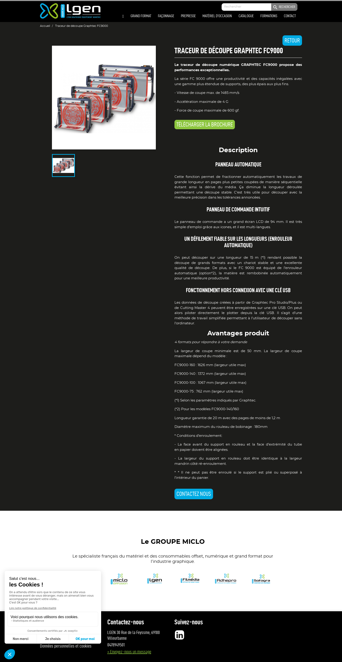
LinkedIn (179, 635)
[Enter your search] (259, 7)
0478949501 (116, 644)
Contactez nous (194, 494)
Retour (292, 40)
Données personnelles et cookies (65, 645)
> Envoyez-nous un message (129, 651)
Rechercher (284, 7)
